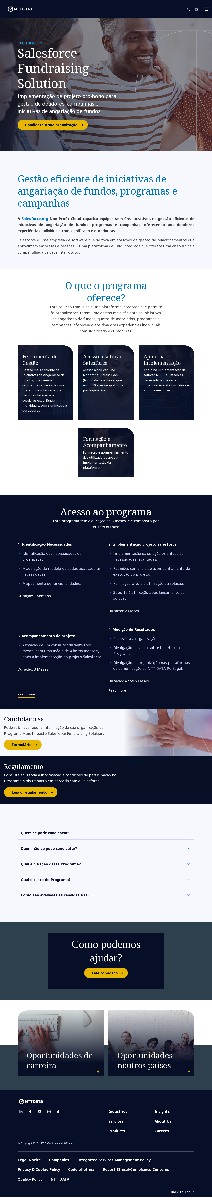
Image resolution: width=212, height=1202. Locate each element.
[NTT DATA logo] (16, 9)
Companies (59, 1159)
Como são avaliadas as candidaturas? (55, 895)
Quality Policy (30, 1179)
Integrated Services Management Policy (114, 1159)
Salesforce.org (35, 218)
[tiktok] (58, 1111)
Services (115, 1121)
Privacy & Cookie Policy (39, 1169)
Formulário (26, 745)
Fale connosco (109, 973)
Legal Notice (29, 1159)
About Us (163, 1121)
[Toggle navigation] (207, 9)
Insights (162, 1111)
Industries (117, 1111)
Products (116, 1130)
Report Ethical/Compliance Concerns (136, 1169)
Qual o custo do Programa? (46, 879)
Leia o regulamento (34, 792)
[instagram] (49, 1111)
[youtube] (39, 1111)
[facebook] (30, 1111)
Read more (26, 694)
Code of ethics (81, 1169)
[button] (191, 9)
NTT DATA (60, 1179)
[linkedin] (21, 1111)
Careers (162, 1130)
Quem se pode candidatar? (45, 832)
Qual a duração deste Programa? (51, 864)
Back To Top (182, 1192)
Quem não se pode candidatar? (49, 848)
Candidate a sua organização (56, 125)
